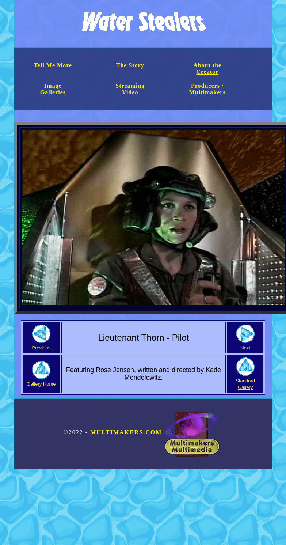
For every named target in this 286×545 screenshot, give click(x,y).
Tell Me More (53, 65)
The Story (130, 65)
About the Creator (207, 68)
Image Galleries (53, 89)
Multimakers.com (155, 432)
